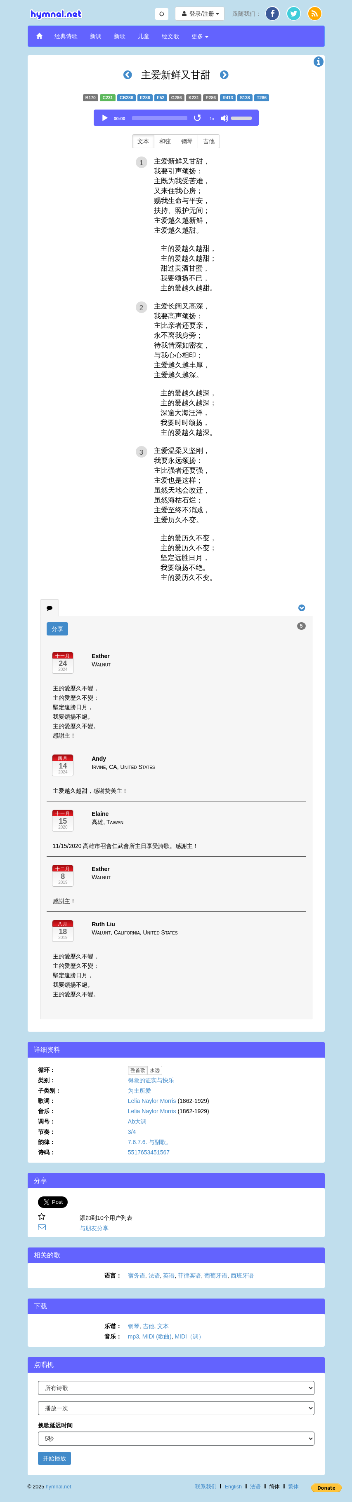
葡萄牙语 (215, 1275)
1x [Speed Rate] (212, 118)
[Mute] (224, 118)
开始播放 (54, 1458)
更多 (200, 36)
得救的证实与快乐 (151, 1080)
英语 (169, 1275)
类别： (46, 1080)
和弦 (165, 141)
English (233, 1487)
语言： (113, 1275)
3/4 (132, 1131)
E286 (145, 97)
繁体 (293, 1487)
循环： (46, 1070)
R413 (228, 97)
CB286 (126, 97)
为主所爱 (139, 1090)
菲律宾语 (189, 1275)
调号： (46, 1121)
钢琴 (187, 141)
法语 (154, 1275)
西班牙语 (242, 1275)
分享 (57, 629)
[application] (176, 118)
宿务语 (136, 1275)
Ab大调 (137, 1121)
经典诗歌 (66, 36)
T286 (262, 97)
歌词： (46, 1101)
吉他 (209, 141)
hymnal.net (58, 1487)
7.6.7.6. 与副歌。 (150, 1142)
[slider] (159, 118)
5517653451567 (149, 1152)
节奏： (46, 1131)
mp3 (133, 1336)
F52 (160, 97)
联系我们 (206, 1487)
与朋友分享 (94, 1228)
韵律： (46, 1142)
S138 (245, 97)
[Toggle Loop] (198, 118)
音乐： (46, 1111)
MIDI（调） (189, 1336)
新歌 (119, 36)
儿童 (143, 36)
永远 (155, 1070)
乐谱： (113, 1326)
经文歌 (170, 36)
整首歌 (137, 1070)
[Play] (105, 118)
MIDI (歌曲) (157, 1336)
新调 (96, 36)
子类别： (49, 1090)
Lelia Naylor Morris (152, 1101)
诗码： (46, 1152)
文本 (143, 141)
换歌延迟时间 (55, 1425)
